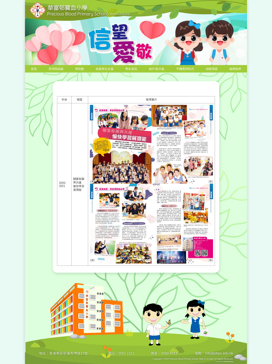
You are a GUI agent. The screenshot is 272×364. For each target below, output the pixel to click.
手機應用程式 (185, 69)
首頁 (34, 69)
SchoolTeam (228, 361)
